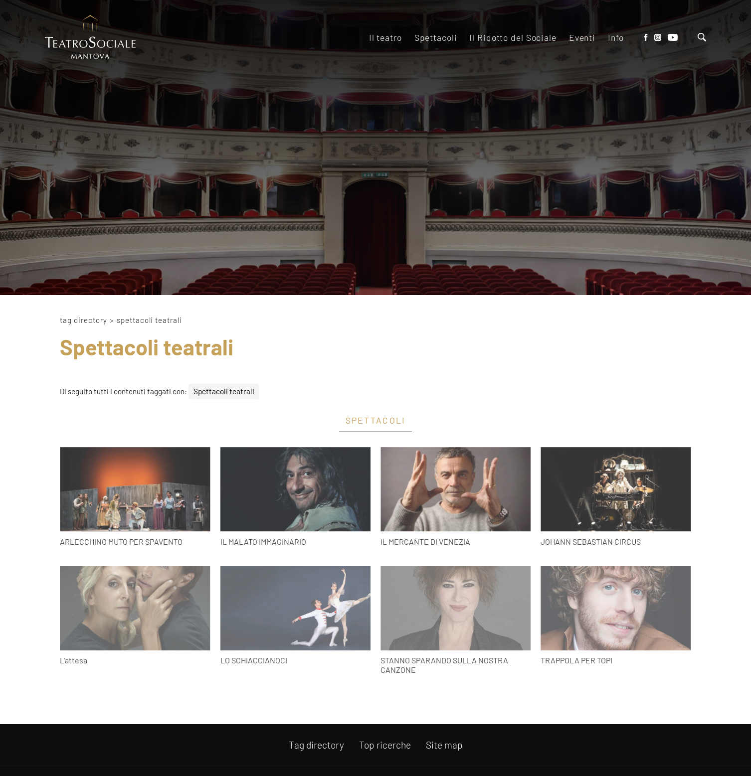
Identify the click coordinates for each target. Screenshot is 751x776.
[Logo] (90, 37)
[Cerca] (702, 38)
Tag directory (83, 319)
